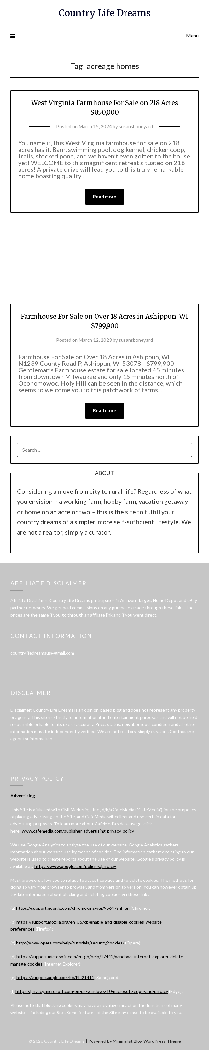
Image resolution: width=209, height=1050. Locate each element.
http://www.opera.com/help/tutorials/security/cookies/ (70, 942)
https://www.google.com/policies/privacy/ (75, 866)
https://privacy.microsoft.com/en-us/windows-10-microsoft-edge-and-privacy (91, 991)
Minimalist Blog (127, 1041)
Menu (192, 35)
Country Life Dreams (105, 13)
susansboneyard (136, 126)
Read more (104, 196)
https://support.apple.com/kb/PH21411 (55, 977)
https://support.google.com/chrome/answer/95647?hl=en (73, 908)
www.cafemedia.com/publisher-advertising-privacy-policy (78, 831)
